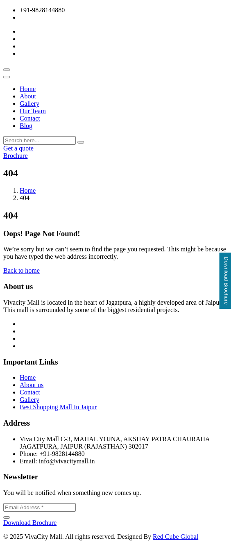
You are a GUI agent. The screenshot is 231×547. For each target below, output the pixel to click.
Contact (30, 118)
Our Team (33, 110)
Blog (26, 125)
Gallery (29, 103)
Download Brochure (30, 522)
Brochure (15, 155)
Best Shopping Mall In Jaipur (58, 406)
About (28, 96)
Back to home (21, 270)
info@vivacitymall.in (48, 17)
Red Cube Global (175, 536)
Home (28, 88)
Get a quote (18, 148)
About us (31, 384)
